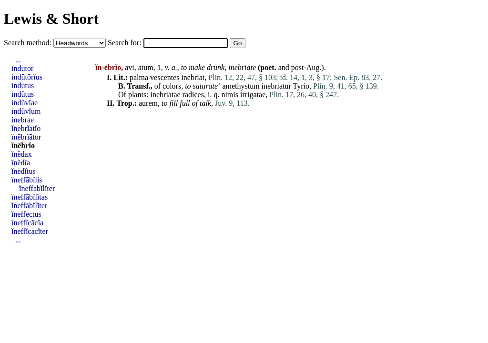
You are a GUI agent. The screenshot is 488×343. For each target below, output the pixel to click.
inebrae (22, 120)
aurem (148, 103)
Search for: (125, 43)
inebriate (242, 67)
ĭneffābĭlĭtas (29, 197)
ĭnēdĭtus (23, 171)
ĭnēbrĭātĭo (26, 128)
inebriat (192, 77)
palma (139, 77)
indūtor (22, 68)
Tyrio (301, 86)
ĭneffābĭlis (26, 180)
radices (193, 95)
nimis (229, 95)
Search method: (28, 43)
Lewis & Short (51, 18)
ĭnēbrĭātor (26, 137)
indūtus (22, 85)
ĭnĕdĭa (20, 163)
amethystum (240, 86)
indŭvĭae (24, 103)
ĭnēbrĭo (23, 145)
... (18, 60)
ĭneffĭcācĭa (27, 223)
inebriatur (276, 86)
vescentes (164, 77)
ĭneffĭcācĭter (29, 231)
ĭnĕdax (21, 154)
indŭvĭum (26, 111)
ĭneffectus (26, 214)
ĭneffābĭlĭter (37, 188)
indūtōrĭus (26, 77)
